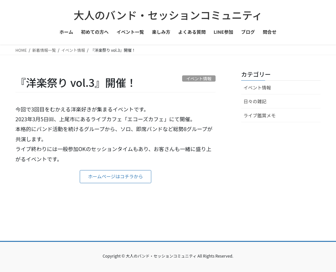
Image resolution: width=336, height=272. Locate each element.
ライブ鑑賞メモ (259, 115)
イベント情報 (257, 87)
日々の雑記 (254, 101)
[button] (115, 176)
